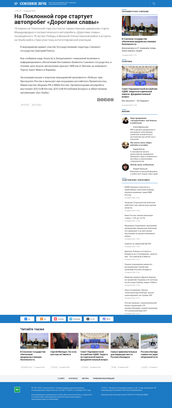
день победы (36, 105)
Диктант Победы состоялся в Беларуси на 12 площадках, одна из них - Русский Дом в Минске (141, 254)
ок (43, 319)
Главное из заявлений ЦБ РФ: (138, 243)
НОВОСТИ (18, 11)
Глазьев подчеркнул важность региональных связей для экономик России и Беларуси (138, 267)
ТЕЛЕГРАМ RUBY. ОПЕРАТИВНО (136, 180)
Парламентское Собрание (135, 11)
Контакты (73, 378)
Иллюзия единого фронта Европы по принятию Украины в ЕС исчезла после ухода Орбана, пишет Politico (141, 280)
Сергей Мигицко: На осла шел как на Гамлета (63, 353)
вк (27, 319)
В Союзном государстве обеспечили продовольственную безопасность (139, 41)
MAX (106, 319)
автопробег (25, 105)
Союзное (145, 367)
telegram (75, 319)
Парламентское (26, 367)
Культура (54, 367)
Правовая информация (103, 378)
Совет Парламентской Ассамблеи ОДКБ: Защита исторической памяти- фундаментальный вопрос (139, 93)
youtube (59, 319)
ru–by (91, 319)
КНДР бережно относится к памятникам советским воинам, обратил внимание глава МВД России (139, 191)
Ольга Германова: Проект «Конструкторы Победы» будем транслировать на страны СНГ (139, 292)
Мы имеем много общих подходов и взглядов (141, 144)
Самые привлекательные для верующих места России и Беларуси (124, 354)
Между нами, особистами (142, 165)
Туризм (113, 367)
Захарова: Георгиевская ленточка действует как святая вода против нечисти (140, 205)
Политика (127, 61)
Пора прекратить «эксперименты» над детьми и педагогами (143, 120)
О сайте (61, 378)
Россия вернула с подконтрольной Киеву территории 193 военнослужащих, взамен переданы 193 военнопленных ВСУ (141, 306)
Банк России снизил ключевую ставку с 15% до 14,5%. (139, 216)
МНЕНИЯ (126, 111)
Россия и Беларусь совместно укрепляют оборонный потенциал (152, 354)
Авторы (85, 378)
